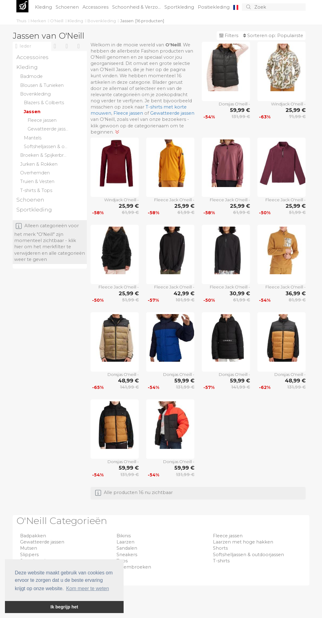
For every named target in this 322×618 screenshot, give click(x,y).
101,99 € (185, 299)
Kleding (44, 7)
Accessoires (96, 7)
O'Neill (57, 20)
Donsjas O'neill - (234, 103)
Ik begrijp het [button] (64, 606)
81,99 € (297, 299)
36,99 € (296, 293)
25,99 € (296, 110)
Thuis (21, 20)
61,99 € (130, 212)
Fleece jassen (128, 113)
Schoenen (68, 7)
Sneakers (127, 554)
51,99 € (297, 212)
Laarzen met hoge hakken (243, 542)
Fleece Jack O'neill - (174, 199)
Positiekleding (214, 7)
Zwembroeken (134, 567)
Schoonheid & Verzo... (137, 7)
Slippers (29, 554)
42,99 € (184, 293)
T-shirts (221, 561)
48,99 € (128, 380)
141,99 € (129, 387)
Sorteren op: (273, 35)
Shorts (220, 548)
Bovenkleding (102, 20)
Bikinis (124, 536)
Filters (228, 35)
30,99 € (240, 293)
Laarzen (125, 542)
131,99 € (240, 116)
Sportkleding (179, 7)
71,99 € (297, 116)
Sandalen (127, 548)
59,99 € (240, 110)
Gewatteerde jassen (172, 113)
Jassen (126, 20)
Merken (39, 20)
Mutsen (28, 548)
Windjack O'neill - (288, 103)
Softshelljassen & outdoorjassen (248, 554)
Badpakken (33, 536)
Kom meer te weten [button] (87, 588)
